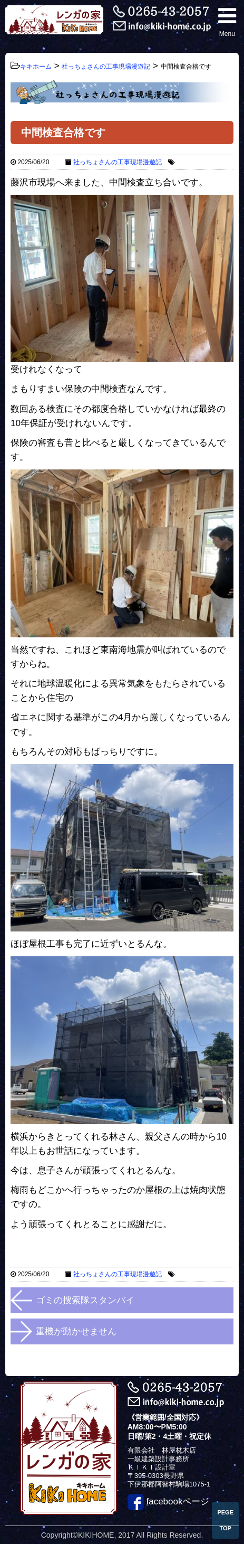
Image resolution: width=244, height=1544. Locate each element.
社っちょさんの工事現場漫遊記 (117, 162)
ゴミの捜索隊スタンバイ (85, 1300)
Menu (227, 21)
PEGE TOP (225, 1520)
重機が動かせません (76, 1331)
